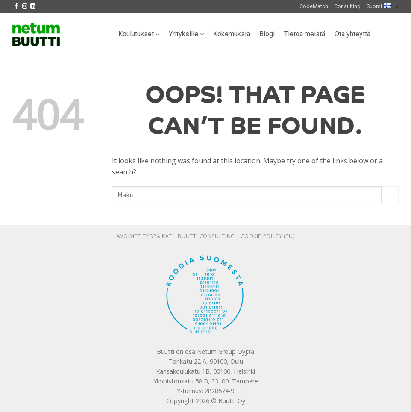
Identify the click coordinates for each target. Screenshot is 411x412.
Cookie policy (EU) (267, 236)
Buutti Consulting (206, 236)
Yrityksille (186, 34)
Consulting (347, 6)
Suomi (383, 7)
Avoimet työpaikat (144, 236)
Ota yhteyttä (352, 34)
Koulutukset (138, 34)
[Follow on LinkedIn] (32, 6)
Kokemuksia (231, 34)
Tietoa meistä (304, 34)
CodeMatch (313, 6)
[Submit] (390, 194)
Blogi (267, 34)
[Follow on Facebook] (16, 6)
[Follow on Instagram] (24, 6)
